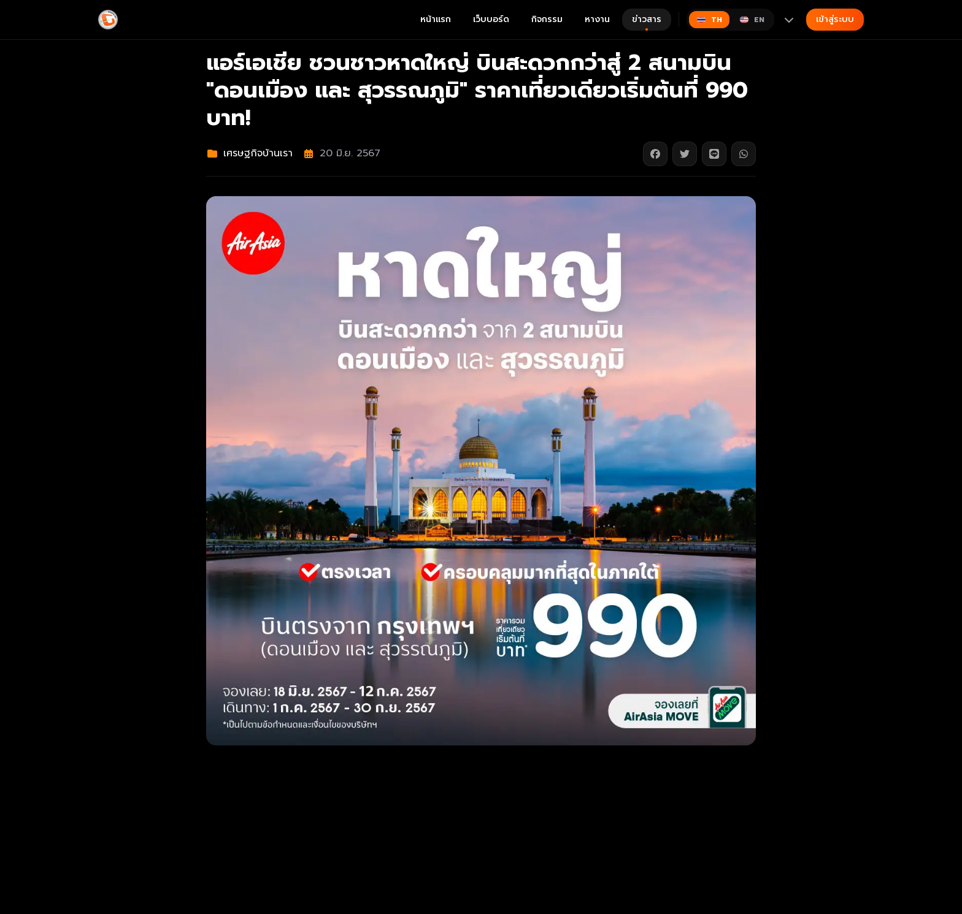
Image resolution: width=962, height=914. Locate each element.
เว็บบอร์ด (491, 19)
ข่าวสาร (646, 22)
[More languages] (789, 19)
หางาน (597, 19)
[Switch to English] (752, 19)
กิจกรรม (547, 19)
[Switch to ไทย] (709, 19)
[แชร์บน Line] (714, 154)
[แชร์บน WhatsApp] (743, 154)
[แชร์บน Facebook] (655, 154)
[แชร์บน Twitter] (684, 154)
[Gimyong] (108, 19)
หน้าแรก (435, 19)
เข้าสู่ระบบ (835, 19)
